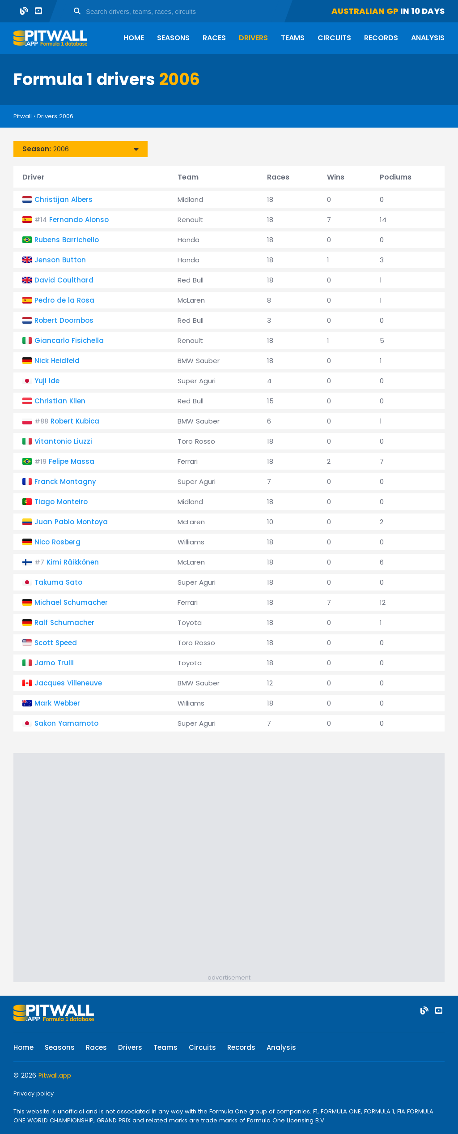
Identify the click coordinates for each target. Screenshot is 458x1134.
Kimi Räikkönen (73, 562)
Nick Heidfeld (57, 360)
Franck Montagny (65, 481)
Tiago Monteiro (61, 501)
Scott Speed (55, 642)
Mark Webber (57, 703)
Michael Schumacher (71, 602)
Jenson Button (60, 260)
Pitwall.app (54, 1075)
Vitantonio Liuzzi (63, 441)
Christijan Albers (63, 199)
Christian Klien (59, 401)
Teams (293, 38)
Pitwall (22, 116)
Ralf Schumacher (64, 622)
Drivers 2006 (55, 116)
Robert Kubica (75, 421)
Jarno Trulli (54, 663)
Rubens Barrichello (66, 239)
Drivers (253, 38)
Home (133, 38)
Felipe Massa (71, 461)
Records (381, 38)
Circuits (334, 38)
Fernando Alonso (79, 219)
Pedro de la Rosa (64, 300)
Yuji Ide (46, 380)
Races (214, 38)
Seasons (173, 38)
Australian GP (365, 11)
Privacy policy (33, 1093)
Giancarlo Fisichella (69, 340)
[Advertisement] (229, 861)
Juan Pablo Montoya (71, 521)
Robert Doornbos (63, 320)
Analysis (428, 38)
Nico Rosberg (57, 542)
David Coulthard (63, 280)
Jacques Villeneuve (68, 683)
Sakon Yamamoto (66, 723)
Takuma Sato (58, 582)
